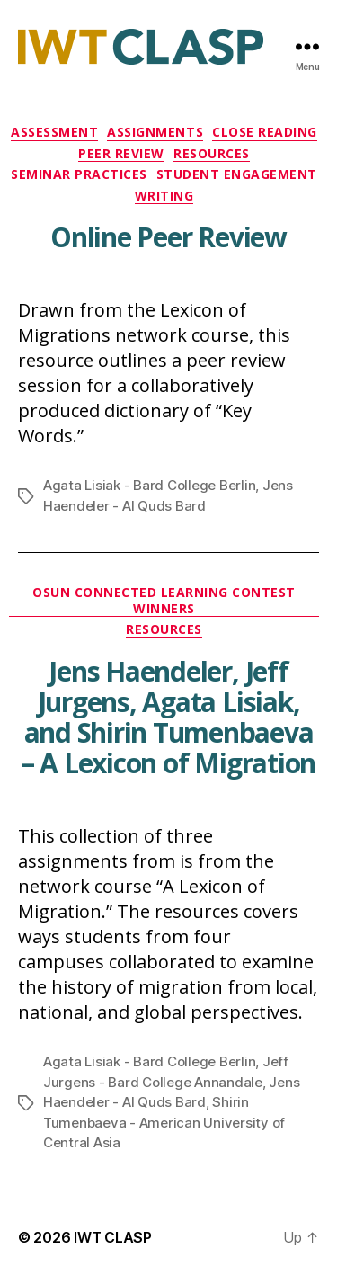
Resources (211, 154)
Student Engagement (236, 174)
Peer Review (121, 154)
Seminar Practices (79, 174)
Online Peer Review (168, 236)
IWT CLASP (113, 1237)
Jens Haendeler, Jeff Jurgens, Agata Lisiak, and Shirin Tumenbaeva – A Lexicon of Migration (168, 717)
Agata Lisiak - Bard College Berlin (149, 485)
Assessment (54, 132)
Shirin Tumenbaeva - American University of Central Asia (164, 1122)
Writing (164, 196)
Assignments (155, 132)
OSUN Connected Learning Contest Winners (164, 600)
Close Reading (264, 132)
